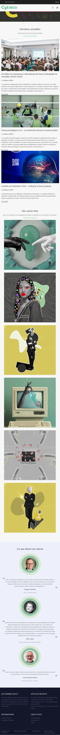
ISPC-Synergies (35, 718)
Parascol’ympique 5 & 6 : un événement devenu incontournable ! (44, 703)
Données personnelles (7, 720)
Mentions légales (6, 718)
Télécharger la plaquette (30, 218)
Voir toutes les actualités (30, 36)
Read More (4, 94)
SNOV (33, 722)
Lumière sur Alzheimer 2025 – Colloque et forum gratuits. (44, 707)
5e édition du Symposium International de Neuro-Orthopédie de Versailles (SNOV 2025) (44, 698)
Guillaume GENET (8, 80)
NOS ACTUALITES (9, 2)
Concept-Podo (35, 720)
